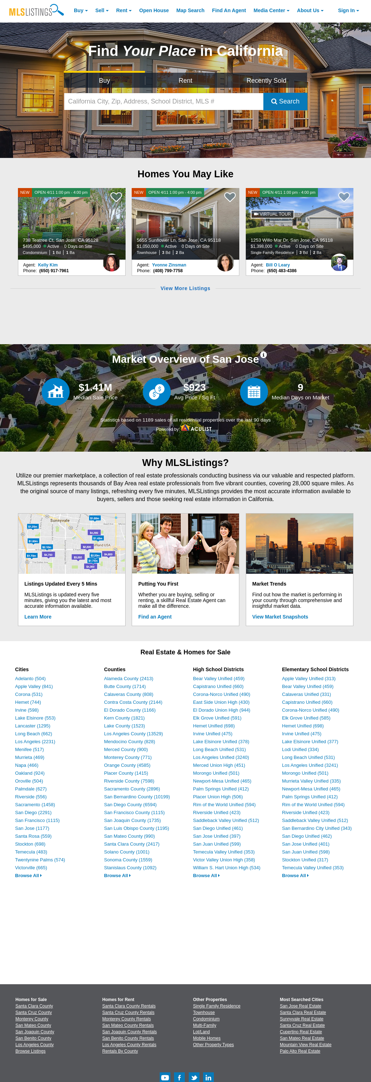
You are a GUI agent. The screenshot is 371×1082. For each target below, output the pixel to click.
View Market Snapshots (280, 617)
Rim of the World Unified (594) (224, 804)
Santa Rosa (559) (33, 836)
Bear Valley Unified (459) (219, 678)
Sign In (346, 10)
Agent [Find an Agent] (229, 10)
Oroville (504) (29, 781)
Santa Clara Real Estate (303, 1012)
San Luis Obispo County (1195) (136, 828)
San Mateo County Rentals (128, 1025)
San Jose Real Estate (300, 1006)
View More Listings (185, 288)
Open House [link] (154, 10)
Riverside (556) (31, 796)
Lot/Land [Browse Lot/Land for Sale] (201, 1031)
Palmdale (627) (31, 789)
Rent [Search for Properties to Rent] (185, 80)
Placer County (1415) (126, 773)
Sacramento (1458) (35, 804)
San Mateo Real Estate (302, 1038)
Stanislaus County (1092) (130, 867)
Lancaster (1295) (32, 725)
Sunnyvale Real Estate (301, 1018)
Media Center (269, 10)
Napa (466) (26, 765)
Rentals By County (120, 1051)
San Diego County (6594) (130, 804)
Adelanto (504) (30, 678)
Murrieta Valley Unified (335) (311, 781)
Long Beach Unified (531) (219, 749)
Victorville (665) (31, 867)
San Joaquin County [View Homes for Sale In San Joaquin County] (34, 1031)
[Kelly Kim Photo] (112, 260)
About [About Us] (308, 10)
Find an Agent (155, 617)
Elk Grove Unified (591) (217, 718)
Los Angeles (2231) (35, 741)
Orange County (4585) (127, 765)
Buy (78, 10)
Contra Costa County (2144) (133, 702)
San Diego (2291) (33, 812)
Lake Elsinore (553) (35, 718)
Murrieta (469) (29, 757)
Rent (121, 10)
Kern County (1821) (124, 718)
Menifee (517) (29, 749)
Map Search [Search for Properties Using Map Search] (191, 10)
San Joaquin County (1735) (132, 820)
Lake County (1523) (124, 725)
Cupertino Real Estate (301, 1031)
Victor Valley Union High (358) (224, 859)
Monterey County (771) (128, 757)
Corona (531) (29, 694)
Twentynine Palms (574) (40, 859)
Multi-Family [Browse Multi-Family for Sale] (204, 1025)
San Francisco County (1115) (134, 812)
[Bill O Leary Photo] (339, 260)
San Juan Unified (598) (306, 852)
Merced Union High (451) (219, 765)
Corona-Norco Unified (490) (221, 694)
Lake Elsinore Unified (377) (310, 741)
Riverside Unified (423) (216, 812)
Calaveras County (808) (128, 694)
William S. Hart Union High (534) (226, 867)
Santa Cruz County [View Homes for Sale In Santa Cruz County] (33, 1012)
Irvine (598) (27, 710)
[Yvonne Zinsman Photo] (225, 260)
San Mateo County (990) (129, 836)
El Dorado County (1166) (130, 710)
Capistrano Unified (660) (218, 686)
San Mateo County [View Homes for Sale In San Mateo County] (33, 1025)
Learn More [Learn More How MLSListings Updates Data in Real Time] (37, 617)
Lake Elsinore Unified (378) (221, 741)
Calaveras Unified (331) (306, 694)
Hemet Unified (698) (214, 725)
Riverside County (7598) (129, 781)
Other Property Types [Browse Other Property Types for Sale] (213, 1044)
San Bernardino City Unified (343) (317, 828)
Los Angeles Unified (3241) (310, 765)
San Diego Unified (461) (218, 828)
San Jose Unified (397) (216, 836)
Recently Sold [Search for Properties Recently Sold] (266, 80)
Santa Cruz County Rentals (128, 1012)
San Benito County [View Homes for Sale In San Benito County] (33, 1038)
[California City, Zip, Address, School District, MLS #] (163, 101)
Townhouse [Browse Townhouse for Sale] (204, 1012)
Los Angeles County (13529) (133, 733)
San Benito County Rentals (128, 1038)
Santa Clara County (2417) (132, 844)
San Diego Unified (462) (307, 836)
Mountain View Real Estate (306, 1044)
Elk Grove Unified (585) (306, 718)
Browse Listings (30, 1051)
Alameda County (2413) (128, 678)
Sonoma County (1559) (128, 859)
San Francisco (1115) (37, 820)
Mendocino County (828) (129, 741)
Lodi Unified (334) (300, 749)
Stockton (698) (30, 844)
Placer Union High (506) (218, 796)
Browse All (28, 875)
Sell (99, 10)
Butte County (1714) (125, 686)
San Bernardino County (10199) (137, 796)
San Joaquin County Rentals (129, 1031)
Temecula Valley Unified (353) (224, 852)
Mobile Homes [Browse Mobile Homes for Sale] (207, 1038)
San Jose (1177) (32, 828)
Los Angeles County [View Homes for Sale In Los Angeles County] (34, 1044)
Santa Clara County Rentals (129, 1006)
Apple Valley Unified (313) (308, 678)
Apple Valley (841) (34, 686)
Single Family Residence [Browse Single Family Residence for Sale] (216, 1006)
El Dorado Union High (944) (221, 710)
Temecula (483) (31, 852)
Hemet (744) (28, 702)
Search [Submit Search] (285, 101)
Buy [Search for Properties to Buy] (104, 80)
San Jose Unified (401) (305, 844)
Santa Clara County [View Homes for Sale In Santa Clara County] (34, 1006)
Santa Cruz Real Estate (302, 1025)
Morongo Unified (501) (216, 773)
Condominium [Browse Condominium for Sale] (206, 1018)
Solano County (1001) (126, 852)
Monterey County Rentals (126, 1018)
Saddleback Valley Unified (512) (226, 820)
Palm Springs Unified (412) (221, 789)
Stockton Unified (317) (305, 859)
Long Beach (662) (33, 733)
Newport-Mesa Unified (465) (222, 781)
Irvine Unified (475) (213, 733)
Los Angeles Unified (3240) (221, 757)
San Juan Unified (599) (217, 844)
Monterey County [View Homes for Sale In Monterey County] (31, 1018)
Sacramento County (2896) (132, 789)
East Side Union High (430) (221, 702)
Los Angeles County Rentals (129, 1044)
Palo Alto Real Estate (300, 1051)
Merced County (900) (126, 749)
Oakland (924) (29, 773)
